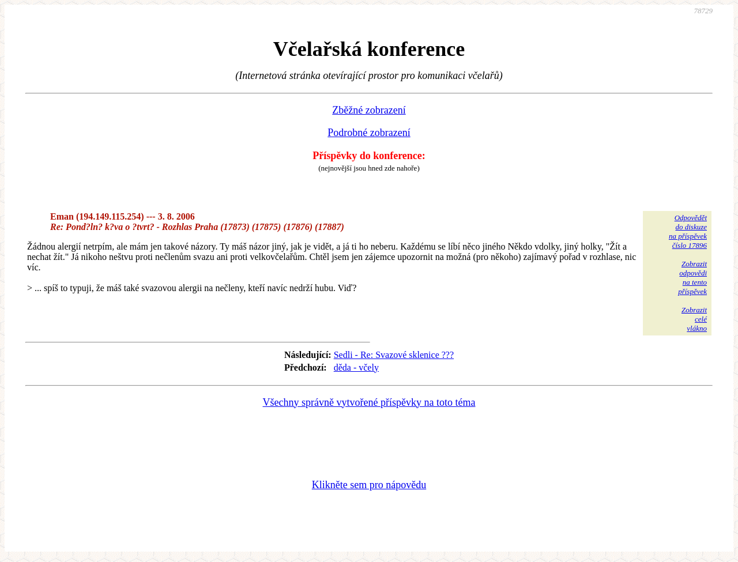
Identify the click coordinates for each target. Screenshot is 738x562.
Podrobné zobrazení (368, 132)
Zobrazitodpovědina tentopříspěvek (692, 277)
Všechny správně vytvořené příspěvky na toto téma (369, 402)
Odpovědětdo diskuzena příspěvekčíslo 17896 (688, 231)
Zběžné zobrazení (368, 110)
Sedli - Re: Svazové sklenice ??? (394, 355)
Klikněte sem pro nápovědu (369, 485)
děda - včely (356, 367)
